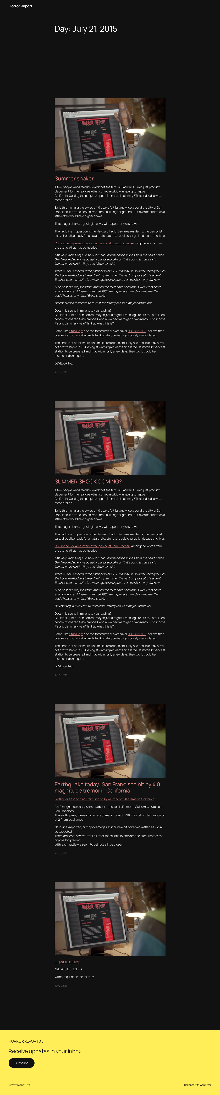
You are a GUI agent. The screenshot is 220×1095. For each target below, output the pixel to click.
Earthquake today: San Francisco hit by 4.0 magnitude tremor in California (107, 787)
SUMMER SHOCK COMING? (88, 481)
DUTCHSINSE (137, 331)
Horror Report (20, 6)
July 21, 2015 (61, 372)
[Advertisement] (110, 61)
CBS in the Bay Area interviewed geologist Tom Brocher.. (93, 243)
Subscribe (21, 1063)
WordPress (205, 1084)
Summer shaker (75, 178)
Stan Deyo (76, 331)
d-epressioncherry (67, 962)
